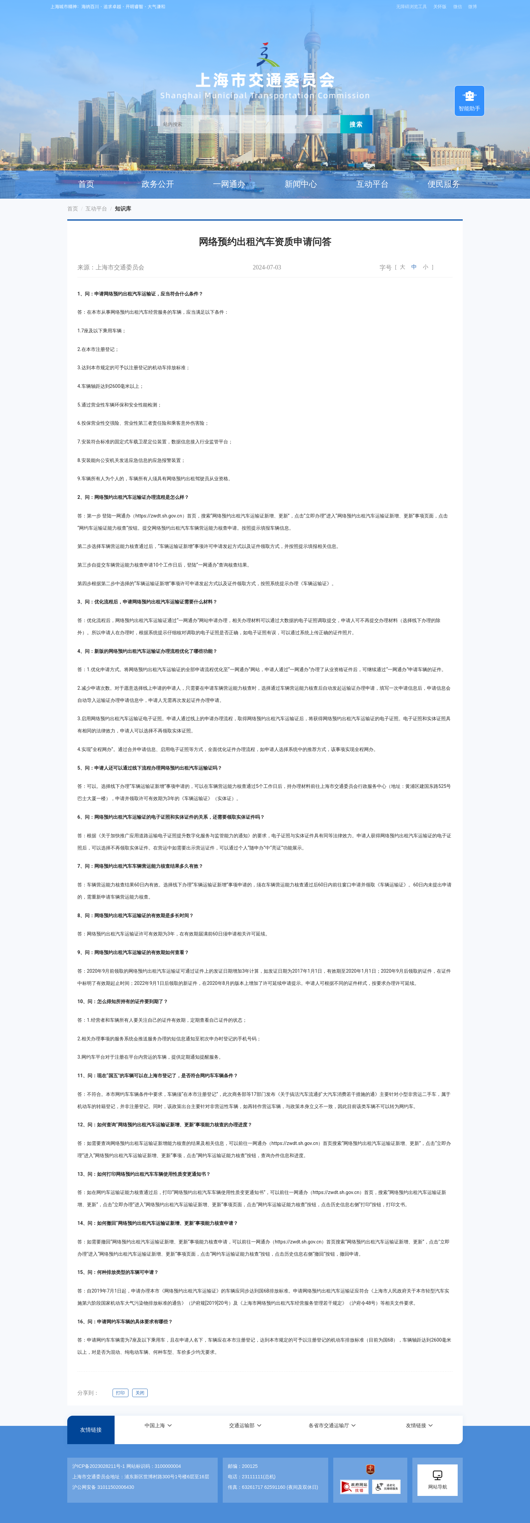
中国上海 (154, 1430)
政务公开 (158, 184)
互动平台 (372, 184)
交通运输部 (241, 1430)
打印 (120, 1392)
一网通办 (229, 184)
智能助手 (469, 100)
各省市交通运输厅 (328, 1430)
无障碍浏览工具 (409, 6)
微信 (457, 6)
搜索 (356, 124)
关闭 (141, 1392)
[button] (158, 1430)
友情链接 (91, 1430)
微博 (472, 6)
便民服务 (444, 184)
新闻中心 (301, 184)
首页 (86, 184)
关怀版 (439, 6)
